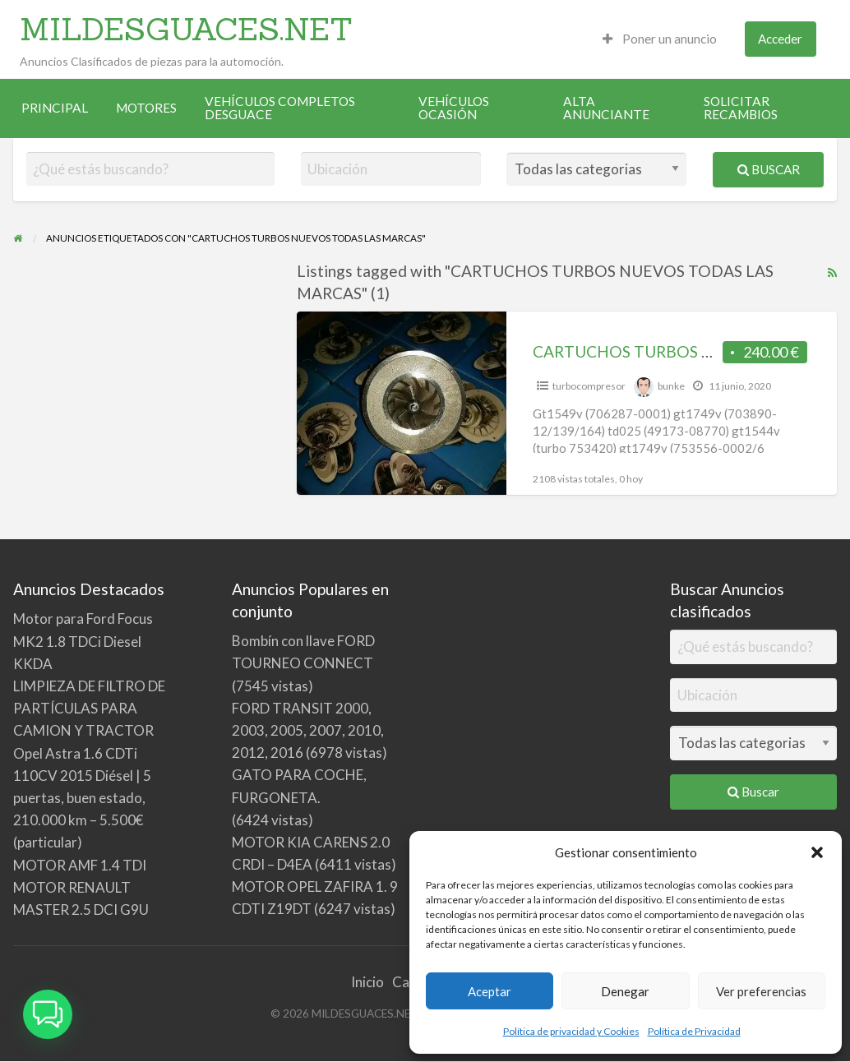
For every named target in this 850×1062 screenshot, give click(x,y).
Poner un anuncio (660, 38)
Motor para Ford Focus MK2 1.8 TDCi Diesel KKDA (83, 641)
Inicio (367, 981)
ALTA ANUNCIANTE (606, 108)
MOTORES (146, 107)
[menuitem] (660, 39)
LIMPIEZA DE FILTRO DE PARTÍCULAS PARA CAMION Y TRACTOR (89, 708)
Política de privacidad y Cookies (571, 1031)
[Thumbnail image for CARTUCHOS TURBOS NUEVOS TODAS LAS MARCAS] (401, 403)
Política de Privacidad (694, 1031)
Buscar (768, 169)
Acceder (780, 38)
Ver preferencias (761, 991)
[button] (817, 852)
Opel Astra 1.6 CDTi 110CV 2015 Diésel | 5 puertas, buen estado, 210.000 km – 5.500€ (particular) (82, 798)
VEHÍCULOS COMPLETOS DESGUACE (280, 108)
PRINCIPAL (54, 107)
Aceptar (489, 991)
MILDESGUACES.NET (186, 28)
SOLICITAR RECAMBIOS (741, 108)
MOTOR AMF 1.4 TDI (79, 865)
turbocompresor (589, 386)
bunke (671, 386)
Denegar (625, 991)
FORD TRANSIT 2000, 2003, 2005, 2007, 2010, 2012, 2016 (308, 730)
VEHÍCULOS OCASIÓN (453, 108)
